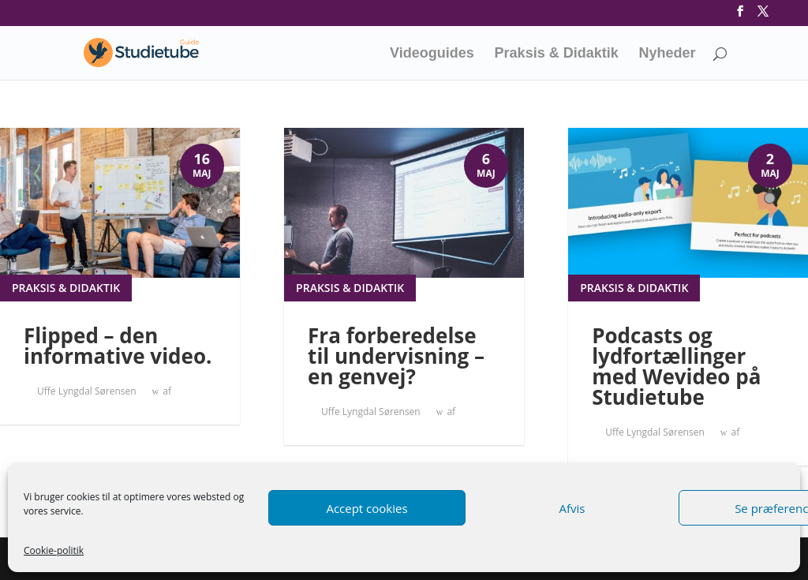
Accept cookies (366, 508)
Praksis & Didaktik (557, 54)
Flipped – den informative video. (117, 345)
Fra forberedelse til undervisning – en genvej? (396, 356)
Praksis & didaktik (66, 287)
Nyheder (667, 54)
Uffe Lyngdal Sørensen (87, 391)
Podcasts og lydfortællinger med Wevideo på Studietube (676, 366)
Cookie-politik (54, 550)
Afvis (572, 508)
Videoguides (432, 54)
